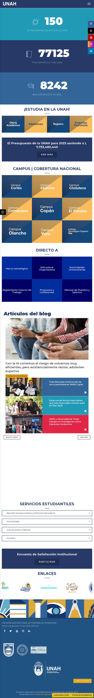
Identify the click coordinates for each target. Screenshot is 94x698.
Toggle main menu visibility (89, 2)
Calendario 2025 (61, 695)
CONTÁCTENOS (82, 681)
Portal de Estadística (82, 695)
